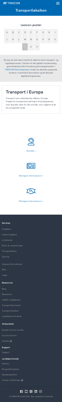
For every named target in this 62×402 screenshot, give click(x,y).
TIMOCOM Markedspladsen (17, 70)
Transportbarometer (11, 305)
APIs (4, 270)
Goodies (7, 341)
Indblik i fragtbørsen (11, 300)
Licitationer (7, 240)
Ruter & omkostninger (12, 246)
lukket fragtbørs (9, 235)
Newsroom (7, 294)
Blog (4, 289)
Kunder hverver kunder (13, 330)
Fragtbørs (6, 229)
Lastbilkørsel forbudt (11, 316)
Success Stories (9, 336)
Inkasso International (12, 264)
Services (6, 223)
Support (5, 352)
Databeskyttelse (9, 375)
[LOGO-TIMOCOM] (11, 3)
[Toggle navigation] (57, 3)
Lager (4, 275)
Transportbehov (9, 251)
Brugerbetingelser (10, 369)
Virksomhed (8, 324)
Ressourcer (7, 282)
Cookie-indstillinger (12, 380)
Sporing (5, 257)
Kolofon (5, 364)
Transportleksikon (10, 311)
